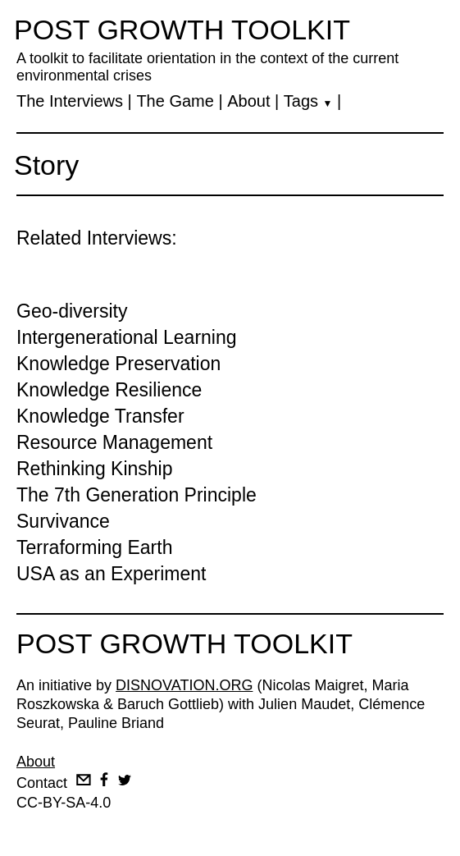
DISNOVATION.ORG (184, 685)
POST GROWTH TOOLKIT (182, 29)
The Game (174, 101)
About (248, 101)
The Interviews (69, 101)
